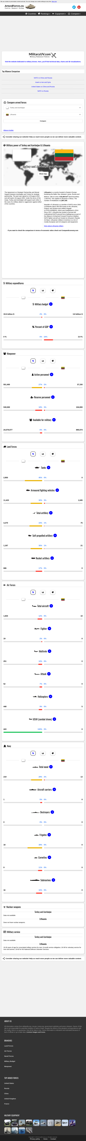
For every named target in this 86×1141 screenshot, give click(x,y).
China (6, 1093)
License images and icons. (35, 1032)
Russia (6, 1088)
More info (54, 1)
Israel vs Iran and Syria (43, 82)
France (6, 1104)
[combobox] (43, 107)
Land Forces (8, 1046)
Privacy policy (35, 1139)
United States (9, 1083)
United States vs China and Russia (43, 86)
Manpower (8, 1066)
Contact (53, 1139)
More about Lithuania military (53, 226)
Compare (43, 121)
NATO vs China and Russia (43, 78)
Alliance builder (8, 130)
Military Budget (9, 1061)
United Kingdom (10, 1099)
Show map (43, 174)
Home (45, 1139)
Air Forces (8, 1051)
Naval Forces (9, 1056)
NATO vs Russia (43, 91)
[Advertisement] (43, 34)
